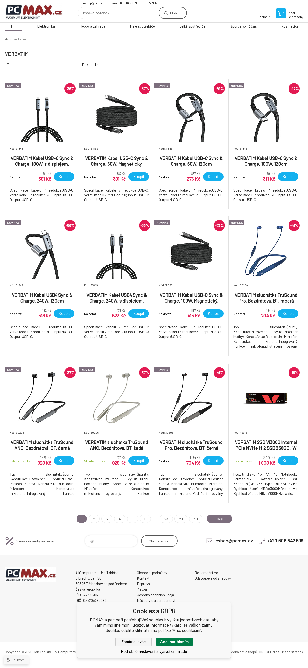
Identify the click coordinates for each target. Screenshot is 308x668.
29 (180, 518)
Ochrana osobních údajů (155, 595)
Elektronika (46, 26)
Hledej (174, 13)
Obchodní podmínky (152, 572)
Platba (142, 589)
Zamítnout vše (133, 642)
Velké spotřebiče (192, 26)
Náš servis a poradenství (156, 600)
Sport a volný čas (243, 26)
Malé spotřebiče (142, 26)
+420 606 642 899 (124, 3)
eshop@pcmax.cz (95, 3)
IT (11, 26)
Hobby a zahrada (92, 26)
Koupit (64, 177)
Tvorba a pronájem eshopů (236, 652)
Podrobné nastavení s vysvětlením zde (154, 651)
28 (165, 518)
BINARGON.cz (268, 652)
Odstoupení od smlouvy (213, 578)
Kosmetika (290, 26)
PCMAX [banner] (34, 11)
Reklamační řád (207, 572)
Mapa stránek (292, 652)
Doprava (143, 584)
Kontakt (143, 578)
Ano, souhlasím (174, 642)
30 (195, 518)
